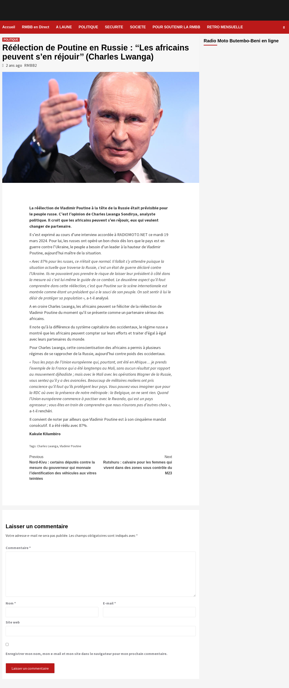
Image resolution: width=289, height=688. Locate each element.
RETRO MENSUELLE (225, 27)
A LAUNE (64, 27)
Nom (11, 603)
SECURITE (114, 27)
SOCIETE (138, 27)
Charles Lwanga (47, 446)
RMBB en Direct (35, 27)
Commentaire (18, 547)
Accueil (8, 27)
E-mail (109, 603)
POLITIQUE (88, 27)
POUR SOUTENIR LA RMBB (176, 27)
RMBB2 (30, 65)
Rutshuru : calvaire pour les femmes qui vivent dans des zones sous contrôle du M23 (136, 464)
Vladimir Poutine (70, 446)
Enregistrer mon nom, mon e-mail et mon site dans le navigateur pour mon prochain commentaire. (86, 653)
